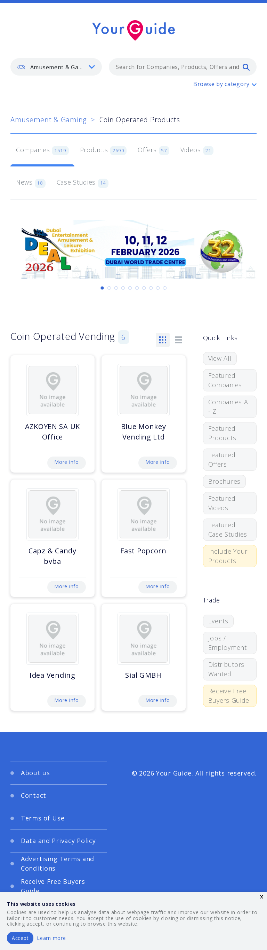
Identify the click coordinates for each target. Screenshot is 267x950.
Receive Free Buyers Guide (229, 695)
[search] (246, 66)
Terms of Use (43, 818)
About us (35, 773)
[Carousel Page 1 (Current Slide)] (102, 288)
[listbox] (56, 67)
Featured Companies (225, 380)
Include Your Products (228, 556)
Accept (20, 938)
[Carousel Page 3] (116, 288)
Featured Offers (222, 459)
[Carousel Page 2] (109, 288)
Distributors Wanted (226, 669)
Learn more (51, 938)
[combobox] (183, 67)
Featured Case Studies (228, 529)
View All (220, 358)
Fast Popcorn (143, 550)
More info (66, 462)
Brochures (224, 481)
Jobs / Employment (227, 643)
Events (218, 621)
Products (103, 150)
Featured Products (222, 433)
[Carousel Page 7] (144, 288)
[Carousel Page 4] (123, 288)
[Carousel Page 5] (130, 288)
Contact (33, 795)
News (31, 183)
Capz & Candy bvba (52, 556)
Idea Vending (52, 675)
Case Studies (82, 183)
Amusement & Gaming (48, 119)
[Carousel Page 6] (137, 288)
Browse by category (221, 84)
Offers (153, 150)
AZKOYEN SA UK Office (52, 432)
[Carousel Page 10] (165, 288)
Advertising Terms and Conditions (57, 863)
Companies (42, 150)
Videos (196, 150)
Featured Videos (222, 503)
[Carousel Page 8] (151, 288)
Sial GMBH (143, 675)
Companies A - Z (228, 406)
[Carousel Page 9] (158, 288)
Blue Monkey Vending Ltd (143, 432)
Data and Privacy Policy (58, 840)
